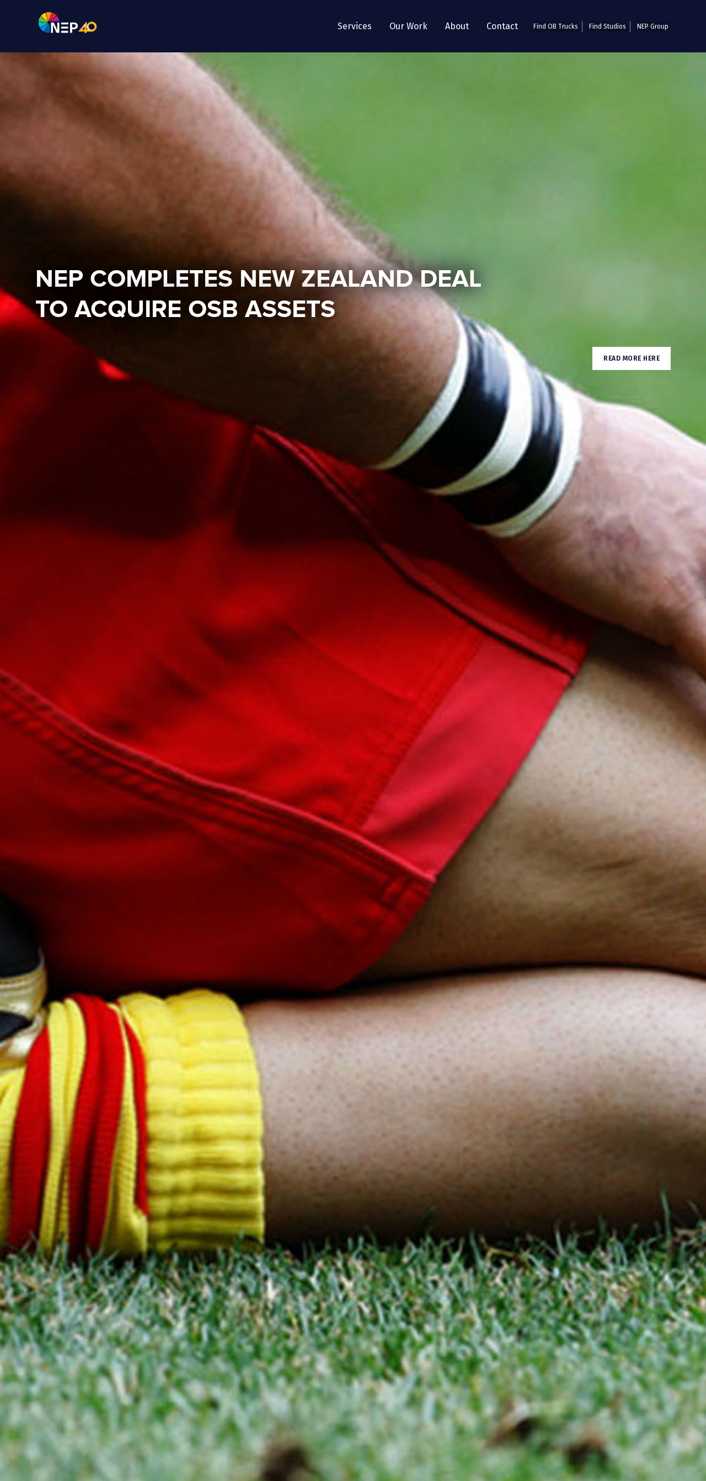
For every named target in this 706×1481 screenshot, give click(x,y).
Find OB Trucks (555, 26)
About (457, 26)
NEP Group (652, 26)
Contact (502, 26)
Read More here (631, 358)
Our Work (408, 26)
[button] (355, 26)
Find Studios (607, 26)
